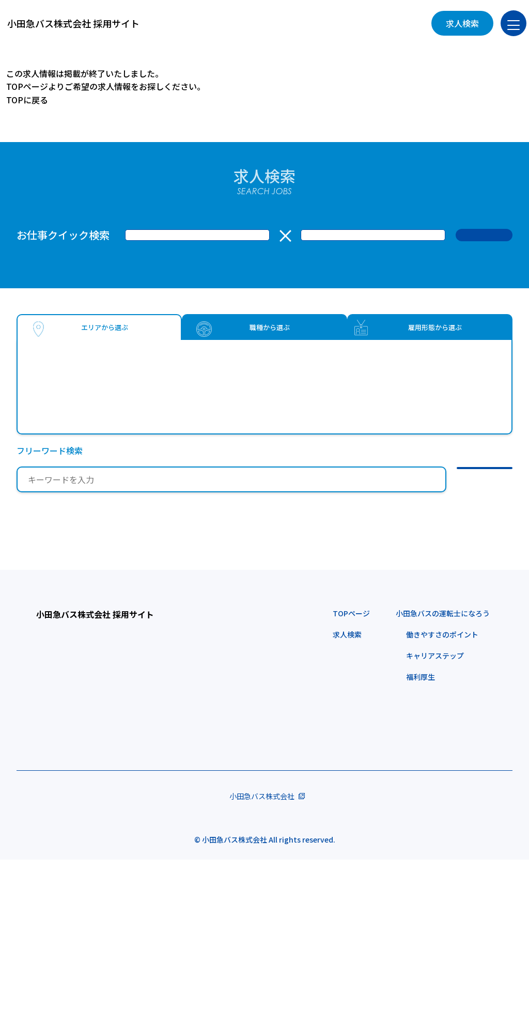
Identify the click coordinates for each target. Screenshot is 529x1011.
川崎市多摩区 (74, 453)
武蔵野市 (66, 392)
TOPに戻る (27, 100)
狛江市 (133, 392)
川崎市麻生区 (162, 453)
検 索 (484, 235)
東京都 (45, 368)
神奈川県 (49, 429)
